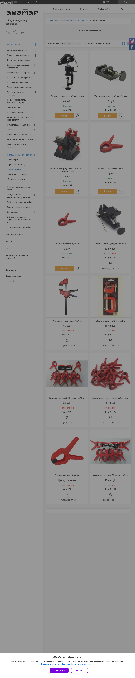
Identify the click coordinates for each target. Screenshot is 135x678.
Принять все (59, 670)
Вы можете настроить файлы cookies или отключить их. (66, 664)
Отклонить (79, 670)
